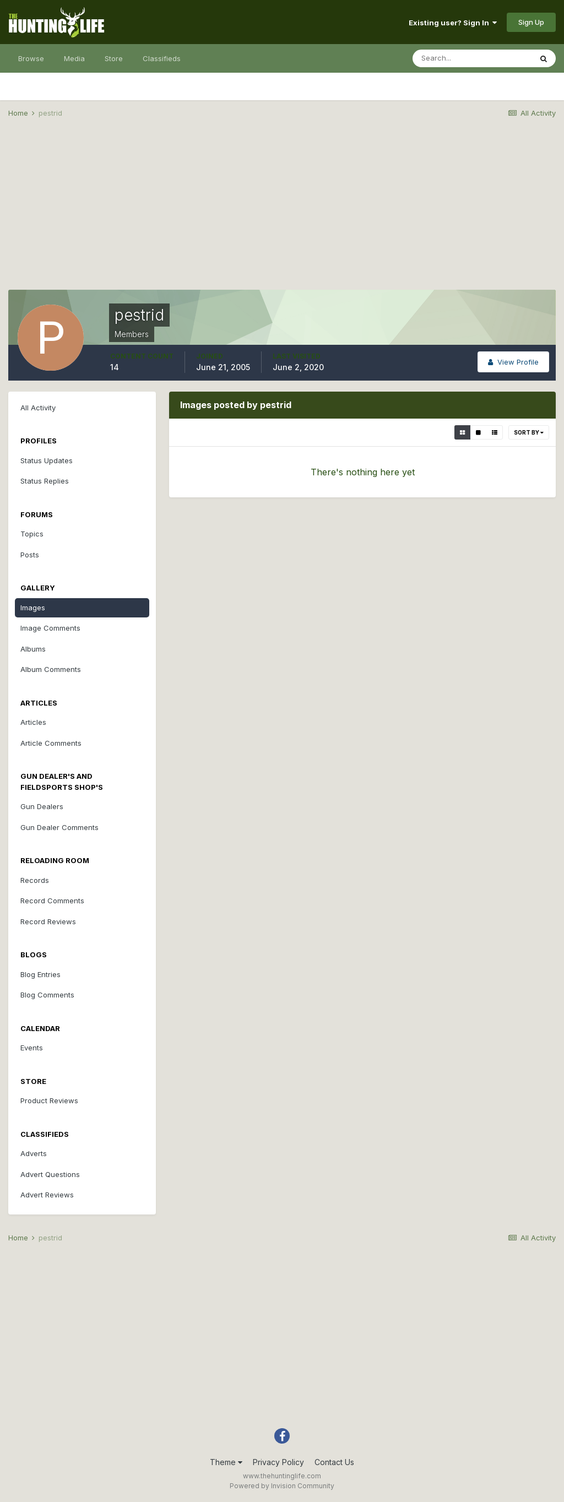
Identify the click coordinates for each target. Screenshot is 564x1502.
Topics (32, 533)
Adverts (33, 1153)
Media (74, 58)
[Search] (472, 58)
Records (34, 880)
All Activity (38, 407)
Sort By (529, 432)
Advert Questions (50, 1174)
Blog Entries (40, 974)
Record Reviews (48, 921)
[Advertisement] (282, 212)
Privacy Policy (278, 1462)
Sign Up (531, 22)
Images (32, 607)
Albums (33, 648)
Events (31, 1047)
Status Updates (46, 460)
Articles (33, 722)
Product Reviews (49, 1100)
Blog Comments (47, 994)
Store (114, 58)
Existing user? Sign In (453, 22)
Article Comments (51, 743)
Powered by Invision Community (282, 1486)
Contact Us (334, 1462)
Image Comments (50, 627)
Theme (226, 1462)
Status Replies (44, 480)
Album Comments (50, 669)
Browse (31, 58)
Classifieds (162, 58)
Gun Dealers (41, 806)
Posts (29, 554)
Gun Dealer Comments (59, 827)
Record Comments (52, 900)
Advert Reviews (47, 1194)
